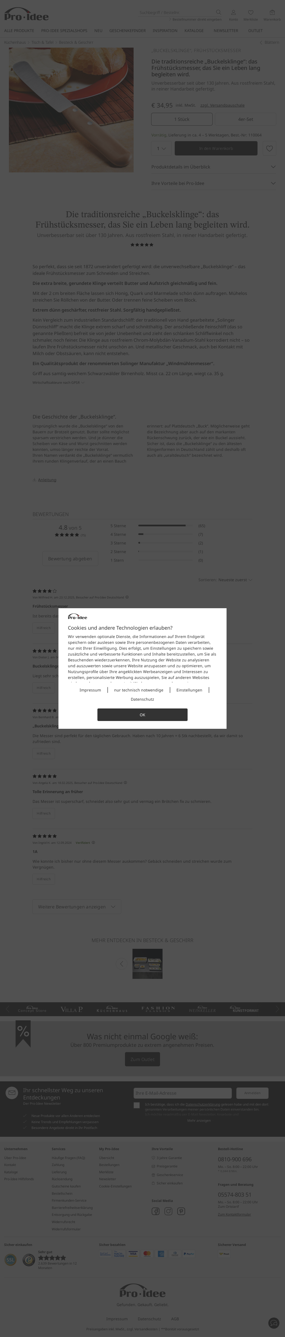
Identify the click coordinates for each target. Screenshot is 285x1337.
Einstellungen (189, 690)
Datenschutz (142, 699)
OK (142, 714)
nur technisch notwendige (138, 690)
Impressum (90, 690)
